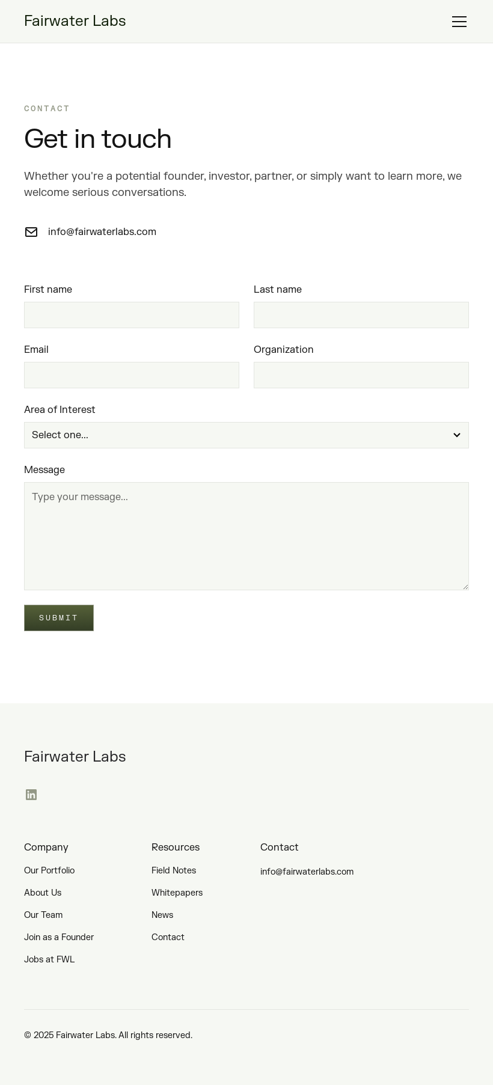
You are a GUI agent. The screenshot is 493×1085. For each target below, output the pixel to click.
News (162, 915)
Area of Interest (60, 410)
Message (44, 470)
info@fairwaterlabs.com (307, 872)
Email (36, 350)
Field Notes (174, 871)
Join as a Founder (59, 937)
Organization (284, 350)
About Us (42, 893)
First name (48, 290)
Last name (278, 290)
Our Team (43, 915)
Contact (168, 937)
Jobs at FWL (49, 960)
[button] (457, 21)
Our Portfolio (49, 871)
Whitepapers (177, 893)
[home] (75, 21)
